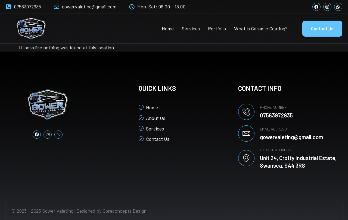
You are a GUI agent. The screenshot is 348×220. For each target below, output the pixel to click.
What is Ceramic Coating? (261, 28)
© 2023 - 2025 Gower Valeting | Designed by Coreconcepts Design (79, 211)
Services (191, 28)
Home (168, 28)
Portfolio (217, 28)
